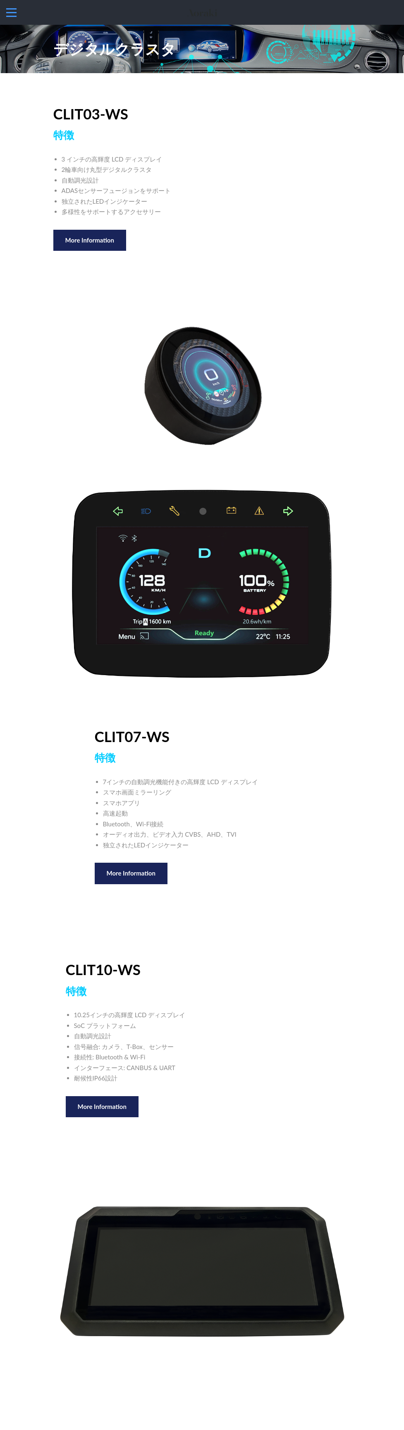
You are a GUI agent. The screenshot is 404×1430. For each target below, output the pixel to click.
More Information (89, 240)
